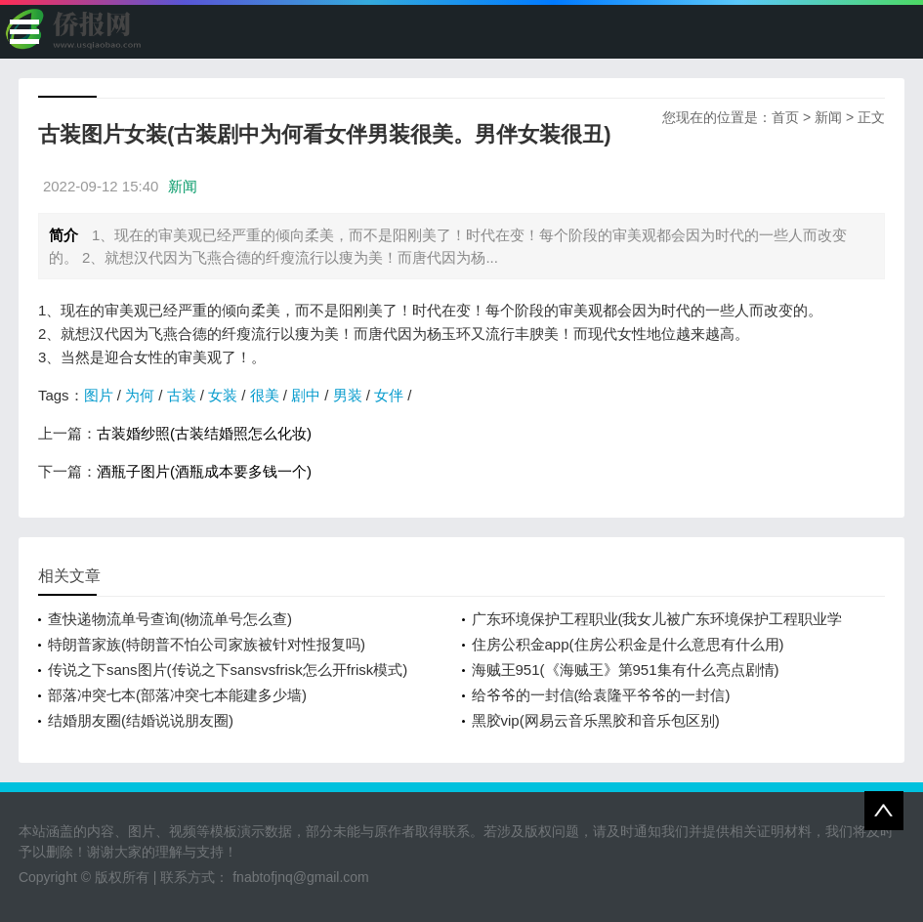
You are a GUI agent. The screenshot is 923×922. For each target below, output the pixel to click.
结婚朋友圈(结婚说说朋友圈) (140, 720)
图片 (98, 395)
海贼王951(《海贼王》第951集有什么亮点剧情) (625, 669)
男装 (347, 395)
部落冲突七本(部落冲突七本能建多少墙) (177, 695)
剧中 (305, 395)
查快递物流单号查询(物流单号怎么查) (170, 618)
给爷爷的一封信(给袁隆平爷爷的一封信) (601, 695)
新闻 (828, 117)
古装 (181, 395)
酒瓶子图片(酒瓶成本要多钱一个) (204, 471)
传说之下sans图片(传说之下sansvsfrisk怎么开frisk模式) (227, 669)
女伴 (388, 395)
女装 (222, 395)
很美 (264, 395)
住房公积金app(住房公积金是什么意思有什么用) (628, 644)
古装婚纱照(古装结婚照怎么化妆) (204, 433)
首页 (785, 117)
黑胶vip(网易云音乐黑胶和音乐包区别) (596, 720)
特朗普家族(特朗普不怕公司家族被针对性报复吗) (206, 644)
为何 (139, 395)
